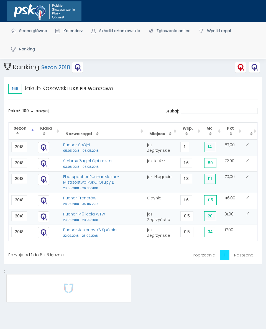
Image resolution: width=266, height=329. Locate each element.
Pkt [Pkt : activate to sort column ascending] (230, 128)
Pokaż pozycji (28, 111)
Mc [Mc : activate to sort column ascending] (209, 128)
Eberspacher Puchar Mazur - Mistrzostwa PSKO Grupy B (91, 182)
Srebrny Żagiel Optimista (87, 163)
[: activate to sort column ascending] (249, 131)
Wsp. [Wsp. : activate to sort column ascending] (188, 128)
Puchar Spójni (81, 147)
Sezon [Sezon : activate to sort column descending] (20, 128)
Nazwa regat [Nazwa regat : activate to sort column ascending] (79, 134)
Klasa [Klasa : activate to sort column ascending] (46, 128)
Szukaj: (211, 111)
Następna (244, 255)
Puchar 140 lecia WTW (84, 216)
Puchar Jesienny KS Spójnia (90, 232)
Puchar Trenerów (80, 200)
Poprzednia (204, 255)
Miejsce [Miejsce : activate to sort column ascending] (157, 134)
